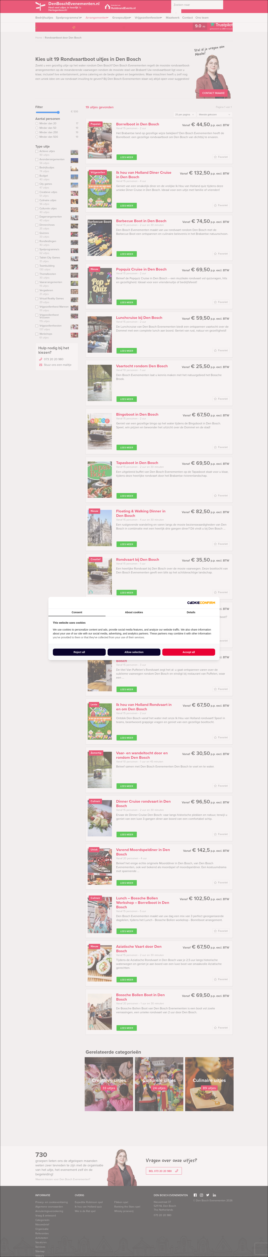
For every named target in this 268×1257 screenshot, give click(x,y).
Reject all (79, 652)
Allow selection (134, 652)
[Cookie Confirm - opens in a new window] (201, 602)
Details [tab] (191, 612)
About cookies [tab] (134, 612)
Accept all (189, 652)
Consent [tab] (77, 612)
